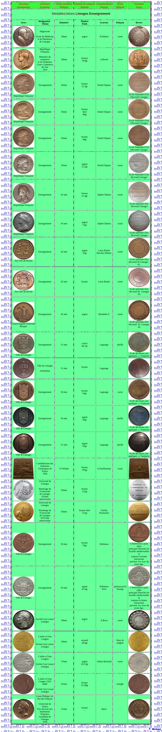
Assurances (45, 3)
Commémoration (104, 3)
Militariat (64, 7)
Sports (139, 7)
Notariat (104, 7)
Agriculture (23, 3)
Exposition (45, 7)
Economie (139, 3)
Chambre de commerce (84, 3)
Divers (120, 3)
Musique (85, 7)
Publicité (120, 7)
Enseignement (23, 7)
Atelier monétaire (64, 3)
